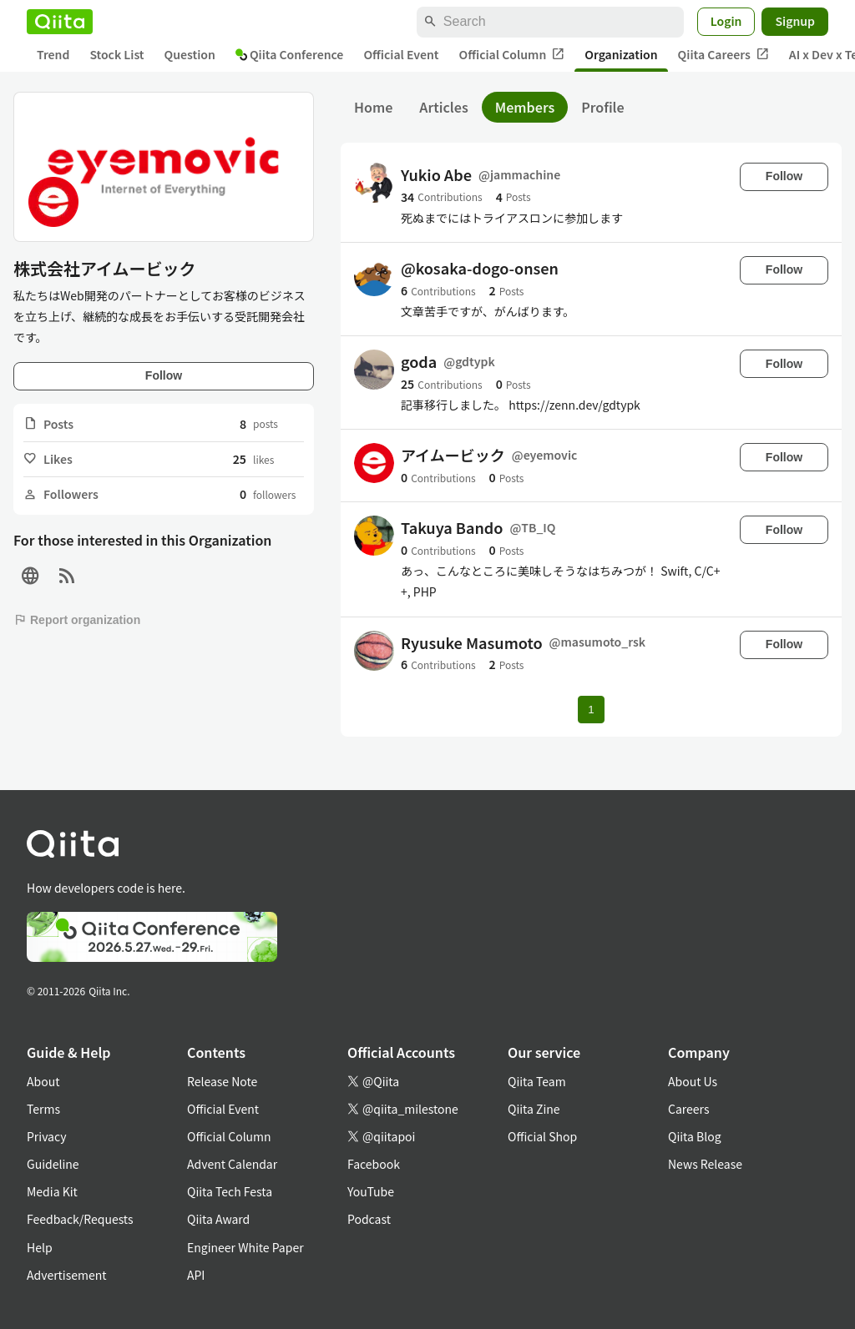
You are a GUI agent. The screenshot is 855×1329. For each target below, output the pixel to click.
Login (726, 21)
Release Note (222, 1081)
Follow (163, 375)
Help (40, 1247)
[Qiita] (60, 21)
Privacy (46, 1136)
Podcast (369, 1219)
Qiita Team (537, 1081)
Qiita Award (218, 1219)
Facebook (373, 1163)
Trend (53, 54)
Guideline (53, 1163)
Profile (602, 107)
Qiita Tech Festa (229, 1191)
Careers (688, 1108)
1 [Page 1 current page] (591, 709)
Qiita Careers (723, 54)
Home (373, 107)
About (43, 1081)
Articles (443, 107)
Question (189, 54)
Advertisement (67, 1274)
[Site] (30, 576)
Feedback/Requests (80, 1219)
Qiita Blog (694, 1136)
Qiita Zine (534, 1108)
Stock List (116, 54)
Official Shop (542, 1136)
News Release (705, 1163)
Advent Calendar (232, 1163)
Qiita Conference (289, 54)
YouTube (370, 1191)
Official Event (400, 54)
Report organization (76, 620)
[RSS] (66, 576)
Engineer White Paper (245, 1247)
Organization (620, 54)
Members (525, 107)
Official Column (512, 54)
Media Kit (52, 1191)
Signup (795, 21)
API (196, 1274)
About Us (692, 1081)
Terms (43, 1108)
